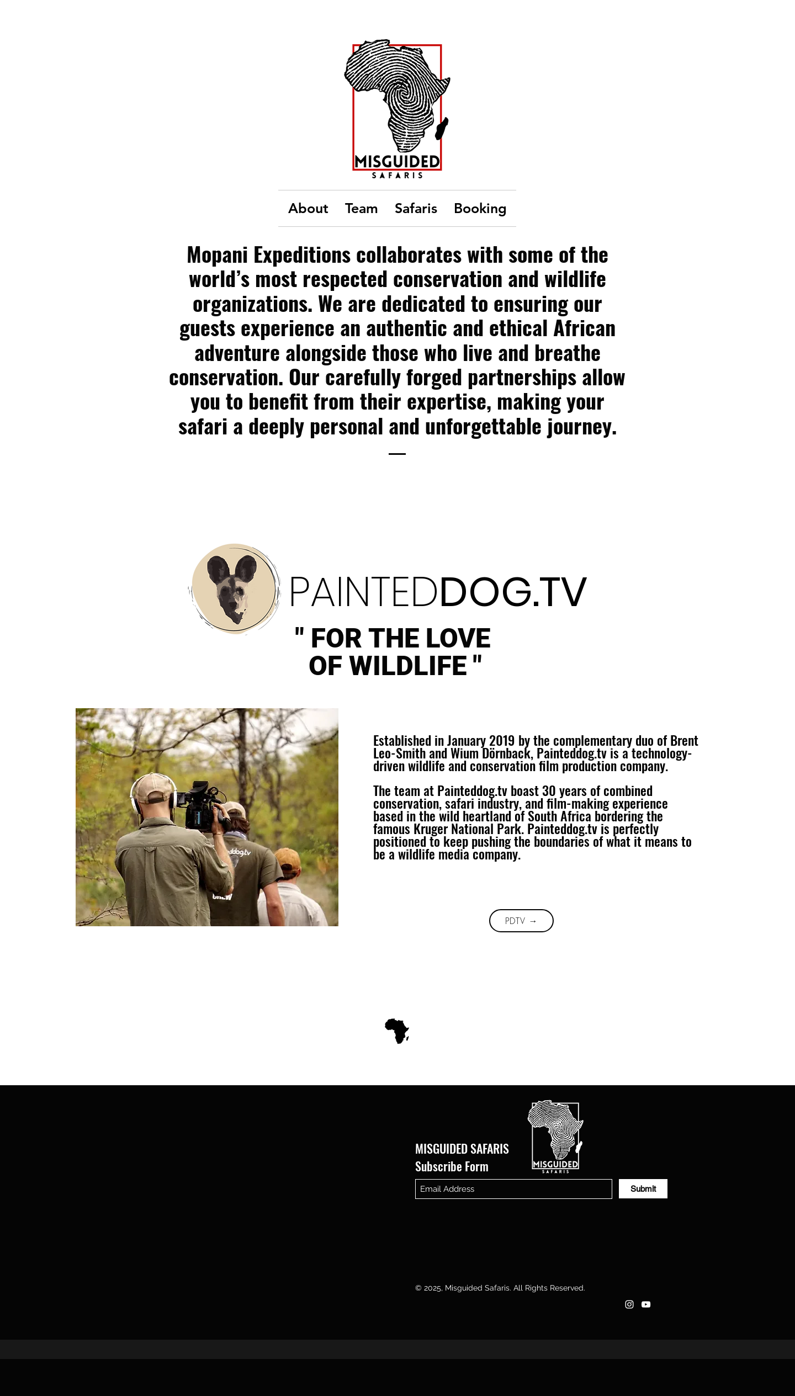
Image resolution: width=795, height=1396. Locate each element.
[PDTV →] (521, 920)
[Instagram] (629, 1304)
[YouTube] (645, 1304)
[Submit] (643, 1188)
